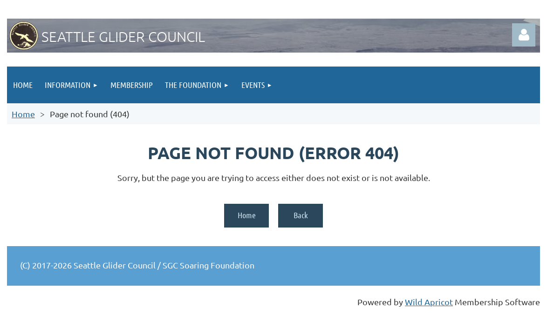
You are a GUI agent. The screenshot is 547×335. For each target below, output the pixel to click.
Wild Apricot (429, 302)
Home (23, 114)
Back (301, 215)
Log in (523, 35)
